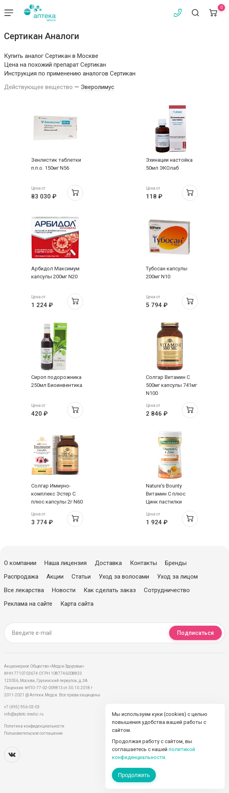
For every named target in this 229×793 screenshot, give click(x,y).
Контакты (143, 563)
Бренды (176, 563)
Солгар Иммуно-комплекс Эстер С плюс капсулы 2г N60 (57, 494)
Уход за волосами (124, 576)
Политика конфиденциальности (34, 726)
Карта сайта (77, 603)
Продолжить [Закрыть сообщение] (134, 775)
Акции (55, 576)
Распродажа (21, 576)
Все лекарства (24, 590)
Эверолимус (97, 87)
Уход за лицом (177, 576)
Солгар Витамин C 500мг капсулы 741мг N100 (171, 385)
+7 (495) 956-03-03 (22, 707)
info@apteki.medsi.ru (24, 714)
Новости (64, 590)
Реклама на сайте (28, 603)
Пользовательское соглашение (33, 733)
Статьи (81, 576)
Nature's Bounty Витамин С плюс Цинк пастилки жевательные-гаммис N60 (165, 502)
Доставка (108, 563)
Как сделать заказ (110, 590)
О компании (20, 563)
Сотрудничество (167, 590)
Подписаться (195, 633)
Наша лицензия (65, 563)
